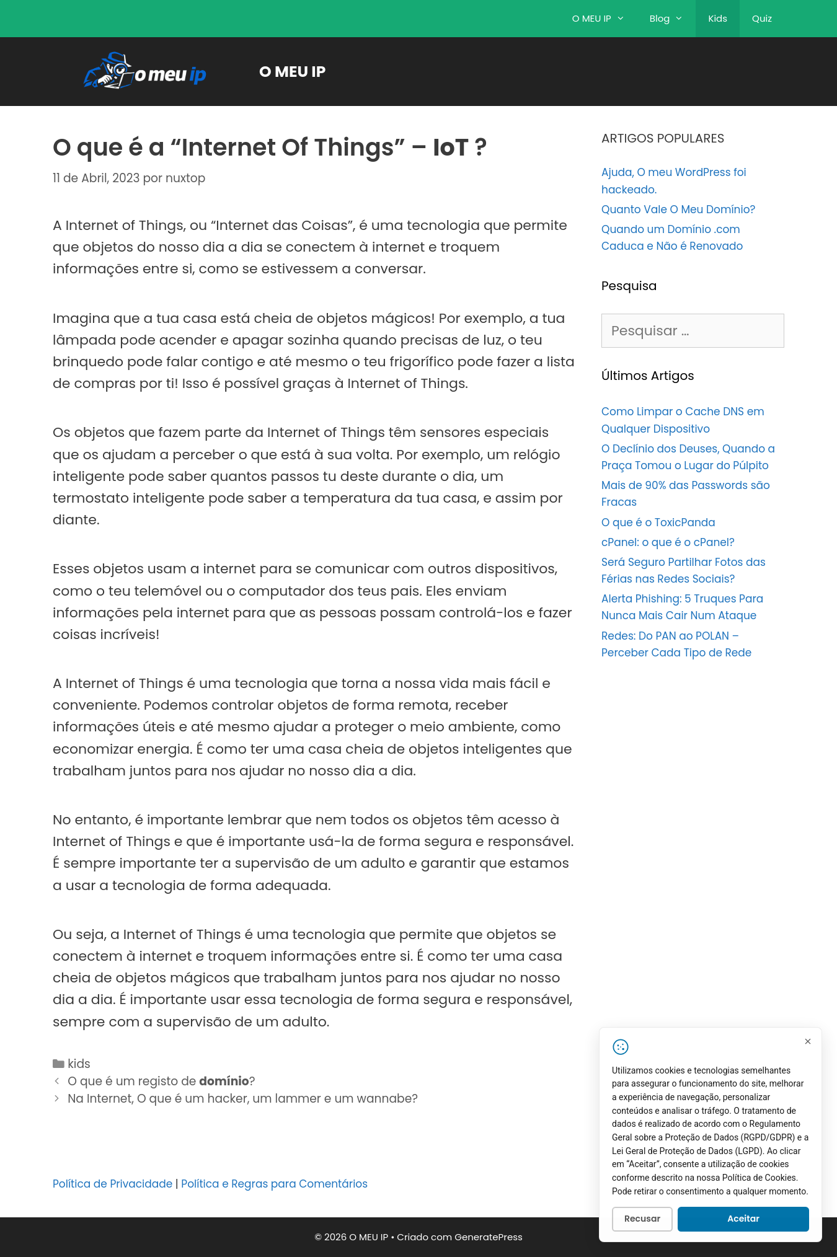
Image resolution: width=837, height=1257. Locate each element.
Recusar (642, 1221)
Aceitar (743, 1221)
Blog (673, 18)
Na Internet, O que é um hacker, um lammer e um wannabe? (243, 1098)
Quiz (762, 18)
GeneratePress (488, 1236)
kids (79, 1064)
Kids (717, 18)
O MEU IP (604, 18)
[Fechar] (807, 1043)
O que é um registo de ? (161, 1081)
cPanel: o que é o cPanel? (668, 542)
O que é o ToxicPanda (658, 522)
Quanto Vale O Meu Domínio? (678, 209)
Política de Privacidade (112, 1183)
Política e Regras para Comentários (274, 1183)
